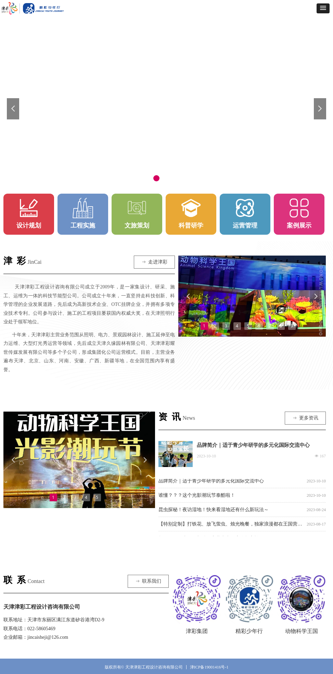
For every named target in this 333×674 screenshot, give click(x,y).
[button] (323, 8)
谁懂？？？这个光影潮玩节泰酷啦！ (196, 496)
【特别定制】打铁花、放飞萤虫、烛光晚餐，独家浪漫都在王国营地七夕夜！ (231, 525)
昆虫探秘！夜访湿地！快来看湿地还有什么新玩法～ (213, 510)
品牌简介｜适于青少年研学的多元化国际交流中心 (253, 445)
